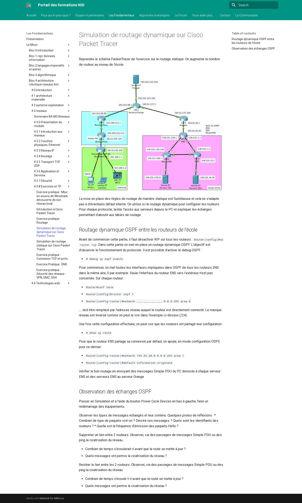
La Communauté (246, 15)
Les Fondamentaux (121, 15)
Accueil (31, 15)
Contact (225, 15)
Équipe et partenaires (90, 15)
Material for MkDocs (52, 498)
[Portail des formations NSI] (29, 5)
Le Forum (181, 15)
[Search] (253, 5)
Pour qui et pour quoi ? (56, 15)
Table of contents (244, 33)
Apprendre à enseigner (154, 15)
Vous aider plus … (203, 15)
